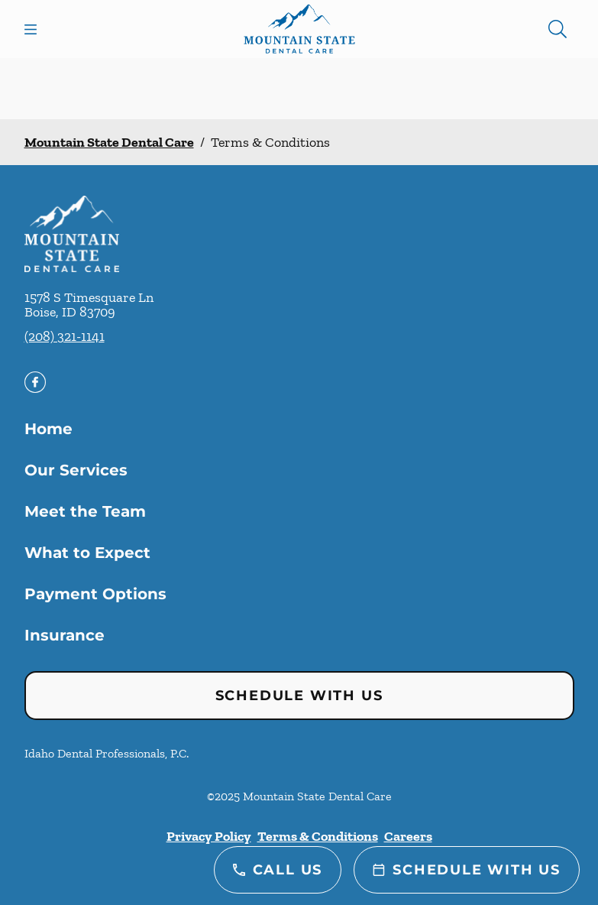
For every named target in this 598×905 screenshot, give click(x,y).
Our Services (76, 470)
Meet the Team (85, 511)
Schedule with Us (299, 695)
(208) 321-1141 (64, 336)
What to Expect (87, 552)
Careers (408, 836)
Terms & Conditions (317, 836)
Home (48, 429)
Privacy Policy (208, 836)
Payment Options (95, 594)
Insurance (64, 635)
